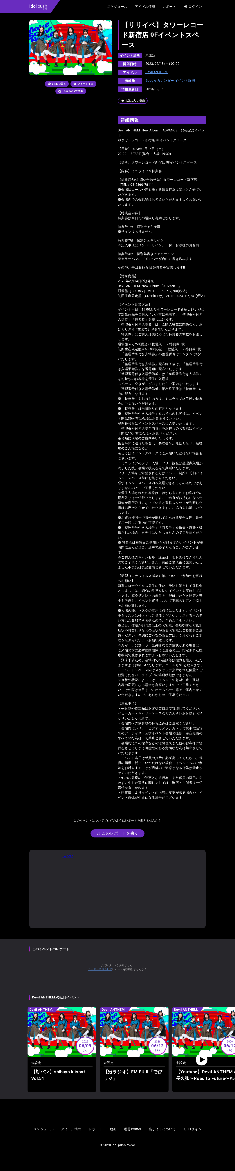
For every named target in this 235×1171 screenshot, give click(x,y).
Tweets (67, 856)
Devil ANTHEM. (156, 72)
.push (38, 7)
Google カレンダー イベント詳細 (170, 80)
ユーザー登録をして (100, 969)
